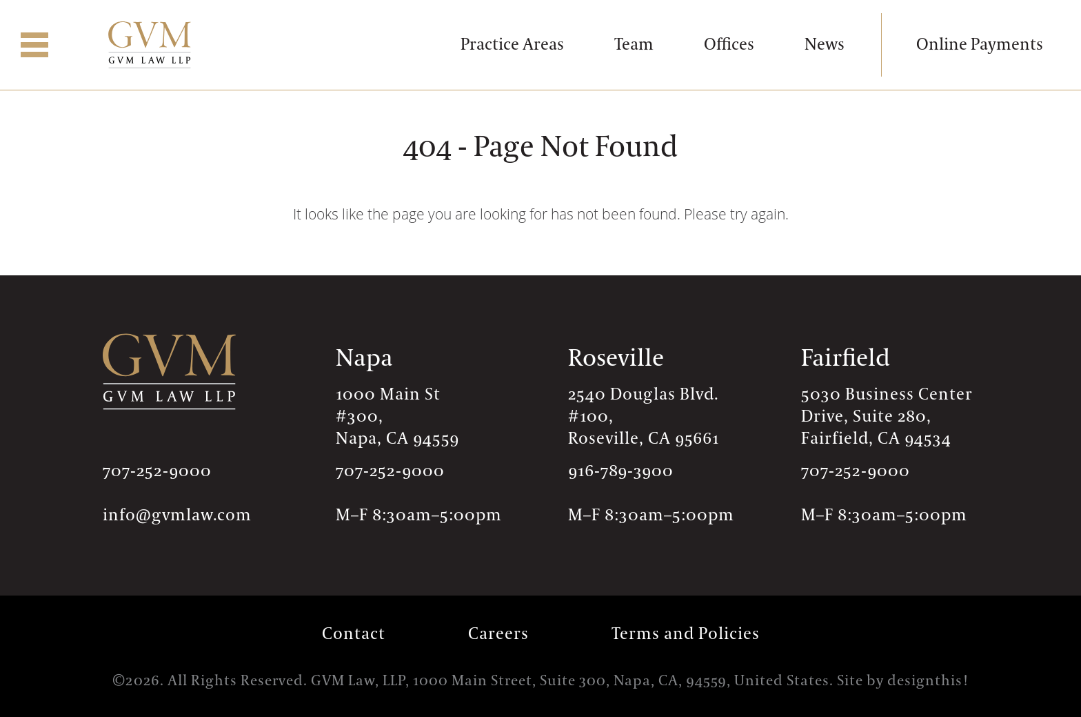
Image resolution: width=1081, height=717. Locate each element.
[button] (34, 45)
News (825, 44)
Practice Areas (512, 44)
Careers (498, 634)
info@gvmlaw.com (177, 515)
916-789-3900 (621, 471)
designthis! (928, 680)
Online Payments (979, 44)
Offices (729, 44)
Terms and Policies (686, 634)
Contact (353, 634)
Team (634, 44)
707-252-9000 (157, 471)
